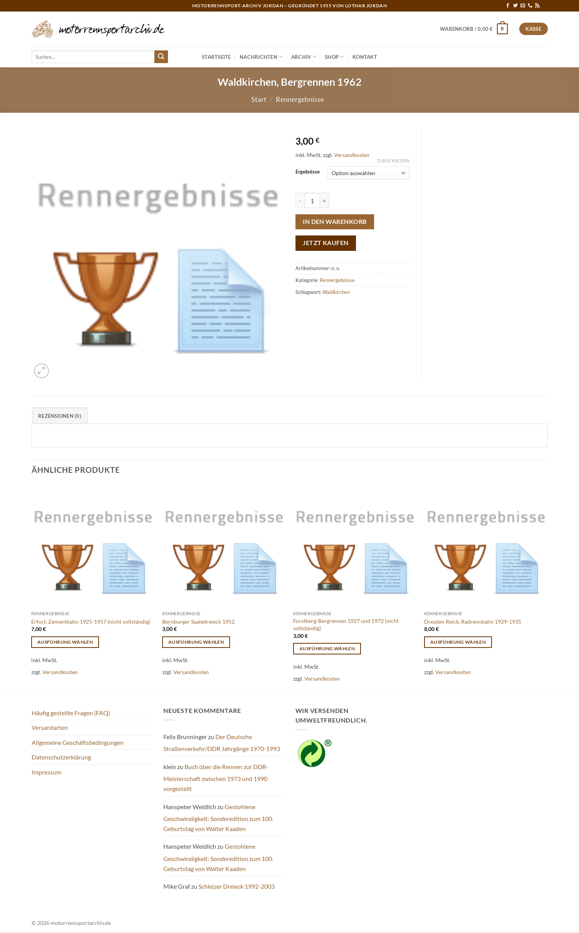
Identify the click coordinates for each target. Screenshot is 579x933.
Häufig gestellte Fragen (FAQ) (71, 712)
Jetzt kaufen (326, 242)
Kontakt (364, 57)
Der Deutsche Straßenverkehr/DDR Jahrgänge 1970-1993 (221, 743)
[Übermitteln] (161, 56)
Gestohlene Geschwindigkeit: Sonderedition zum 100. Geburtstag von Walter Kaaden (218, 817)
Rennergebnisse (300, 99)
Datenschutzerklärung (61, 757)
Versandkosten (351, 155)
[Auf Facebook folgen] (507, 5)
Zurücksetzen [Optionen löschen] (393, 160)
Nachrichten (261, 56)
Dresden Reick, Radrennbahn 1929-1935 (472, 621)
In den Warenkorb (334, 221)
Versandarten (50, 727)
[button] (474, 29)
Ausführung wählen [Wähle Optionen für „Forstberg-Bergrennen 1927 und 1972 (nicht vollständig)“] (327, 648)
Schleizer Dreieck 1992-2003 (236, 886)
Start (259, 99)
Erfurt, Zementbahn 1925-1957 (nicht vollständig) (90, 621)
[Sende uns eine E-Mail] (522, 5)
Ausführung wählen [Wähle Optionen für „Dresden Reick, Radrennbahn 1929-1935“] (458, 641)
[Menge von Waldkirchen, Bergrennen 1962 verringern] (300, 200)
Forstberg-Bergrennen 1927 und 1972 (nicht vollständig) (346, 624)
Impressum (46, 772)
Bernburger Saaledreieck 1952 (198, 621)
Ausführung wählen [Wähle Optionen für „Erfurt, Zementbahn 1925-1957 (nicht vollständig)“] (65, 641)
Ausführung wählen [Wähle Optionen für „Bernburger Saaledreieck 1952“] (196, 641)
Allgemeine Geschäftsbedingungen (78, 742)
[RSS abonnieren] (537, 5)
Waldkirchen (336, 292)
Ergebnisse (307, 172)
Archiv (303, 56)
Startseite (216, 57)
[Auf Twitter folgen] (515, 5)
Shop (334, 56)
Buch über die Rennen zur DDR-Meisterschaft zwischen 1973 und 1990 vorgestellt (216, 777)
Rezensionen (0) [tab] (59, 416)
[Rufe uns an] (530, 5)
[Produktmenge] (312, 200)
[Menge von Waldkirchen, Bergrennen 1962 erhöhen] (324, 200)
